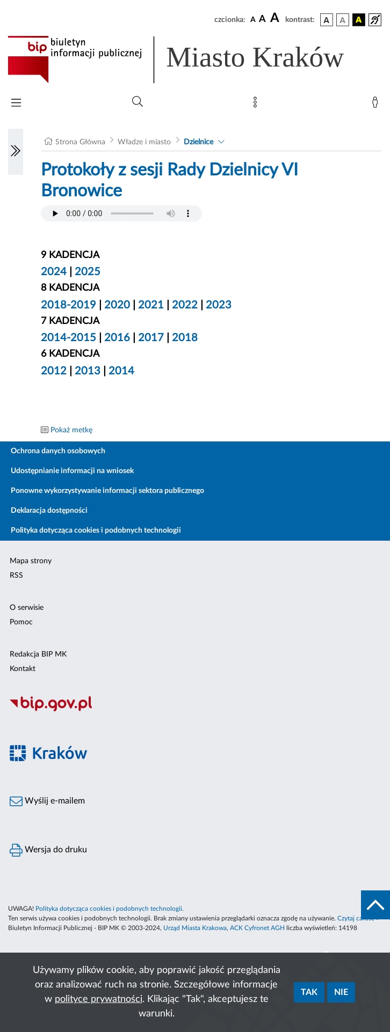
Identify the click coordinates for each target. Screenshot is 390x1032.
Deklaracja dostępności (49, 510)
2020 (117, 305)
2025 (87, 272)
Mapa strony (31, 561)
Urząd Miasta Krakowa (195, 928)
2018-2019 (68, 305)
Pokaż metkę (71, 430)
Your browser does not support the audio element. (121, 213)
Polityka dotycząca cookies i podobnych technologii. (109, 908)
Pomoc (21, 622)
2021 (151, 305)
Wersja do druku (48, 850)
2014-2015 (68, 338)
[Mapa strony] (257, 104)
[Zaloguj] (377, 104)
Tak (309, 992)
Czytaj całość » (358, 918)
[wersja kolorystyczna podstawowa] (327, 20)
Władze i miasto (144, 142)
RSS (16, 575)
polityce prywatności (98, 999)
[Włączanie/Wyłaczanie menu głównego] (16, 104)
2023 (219, 305)
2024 (54, 272)
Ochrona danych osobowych (58, 451)
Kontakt (22, 669)
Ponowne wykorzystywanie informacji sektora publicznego (107, 491)
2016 (117, 338)
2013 (87, 371)
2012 (54, 371)
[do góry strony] (375, 904)
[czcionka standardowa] (253, 19)
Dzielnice (198, 142)
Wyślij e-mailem (47, 801)
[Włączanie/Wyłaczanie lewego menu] (15, 152)
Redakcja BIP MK (38, 654)
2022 (185, 305)
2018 (185, 338)
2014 (121, 371)
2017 (151, 338)
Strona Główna (80, 142)
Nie (341, 992)
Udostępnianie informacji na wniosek (72, 471)
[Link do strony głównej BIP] (191, 59)
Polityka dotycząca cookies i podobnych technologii (96, 530)
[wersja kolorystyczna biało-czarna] (343, 20)
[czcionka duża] (276, 18)
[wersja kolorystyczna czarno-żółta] (359, 20)
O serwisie (27, 607)
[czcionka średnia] (262, 19)
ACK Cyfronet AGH (257, 928)
